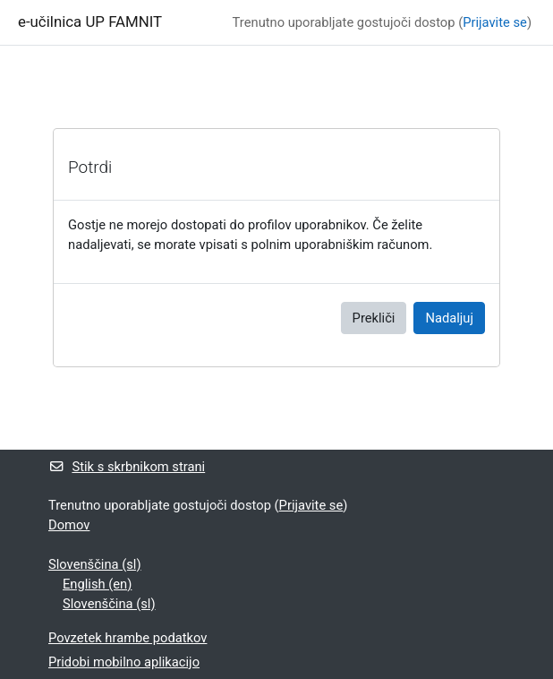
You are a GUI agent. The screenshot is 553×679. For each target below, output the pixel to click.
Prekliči (374, 318)
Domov (68, 525)
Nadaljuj (449, 318)
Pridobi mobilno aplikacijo (124, 662)
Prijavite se (495, 22)
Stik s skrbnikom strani (126, 467)
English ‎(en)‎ (97, 584)
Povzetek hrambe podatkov (127, 638)
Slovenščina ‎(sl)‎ (94, 564)
